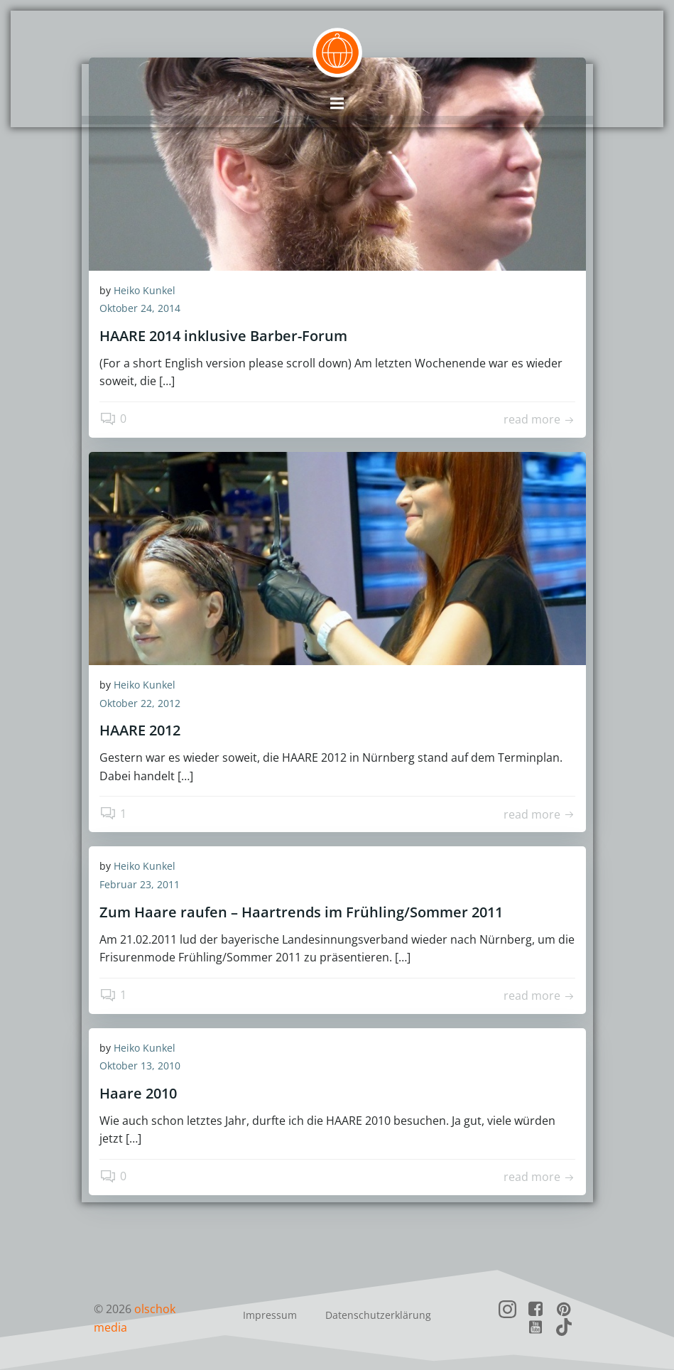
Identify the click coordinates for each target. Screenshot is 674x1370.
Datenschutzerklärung (378, 1316)
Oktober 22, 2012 (139, 706)
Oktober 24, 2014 (139, 311)
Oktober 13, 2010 (139, 1069)
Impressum (270, 1316)
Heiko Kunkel (144, 293)
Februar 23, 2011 (139, 887)
